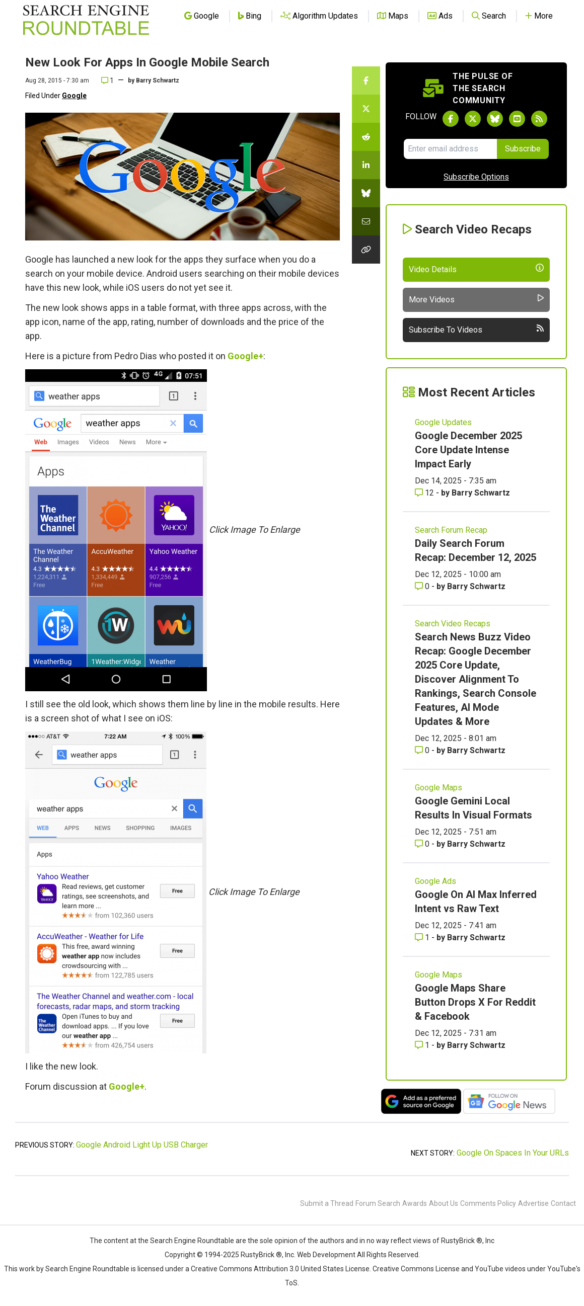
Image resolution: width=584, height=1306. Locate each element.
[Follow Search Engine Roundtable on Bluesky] (495, 119)
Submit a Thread (326, 1203)
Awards (414, 1203)
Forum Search (377, 1203)
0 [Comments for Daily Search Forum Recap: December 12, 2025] (423, 586)
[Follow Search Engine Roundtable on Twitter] (473, 119)
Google (74, 96)
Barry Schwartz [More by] (157, 80)
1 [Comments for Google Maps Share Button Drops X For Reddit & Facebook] (423, 1045)
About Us (443, 1203)
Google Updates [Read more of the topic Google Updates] (443, 422)
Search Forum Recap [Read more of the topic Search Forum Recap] (451, 530)
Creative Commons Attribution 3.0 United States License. (281, 1269)
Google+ (245, 356)
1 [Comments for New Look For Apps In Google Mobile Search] (107, 80)
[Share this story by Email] (366, 221)
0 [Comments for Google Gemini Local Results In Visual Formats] (423, 844)
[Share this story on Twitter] (366, 109)
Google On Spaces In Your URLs (513, 1153)
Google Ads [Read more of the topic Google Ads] (435, 881)
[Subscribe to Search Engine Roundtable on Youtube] (517, 119)
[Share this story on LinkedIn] (366, 165)
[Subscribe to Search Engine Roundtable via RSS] (539, 119)
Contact (563, 1203)
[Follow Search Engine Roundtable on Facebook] (451, 119)
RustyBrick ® (261, 1255)
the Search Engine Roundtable (187, 1241)
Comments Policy (488, 1203)
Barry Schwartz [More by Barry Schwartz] (481, 493)
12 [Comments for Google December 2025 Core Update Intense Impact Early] (425, 493)
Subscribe (523, 148)
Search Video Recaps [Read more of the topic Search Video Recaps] (452, 623)
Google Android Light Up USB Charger (142, 1145)
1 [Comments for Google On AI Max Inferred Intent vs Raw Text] (423, 937)
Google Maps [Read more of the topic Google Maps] (438, 787)
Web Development (326, 1255)
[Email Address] (450, 149)
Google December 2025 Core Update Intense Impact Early (468, 450)
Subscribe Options (476, 177)
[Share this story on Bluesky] (366, 193)
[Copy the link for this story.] (366, 249)
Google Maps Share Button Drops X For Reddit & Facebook (475, 1002)
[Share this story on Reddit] (366, 137)
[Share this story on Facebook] (366, 80)
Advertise (533, 1203)
